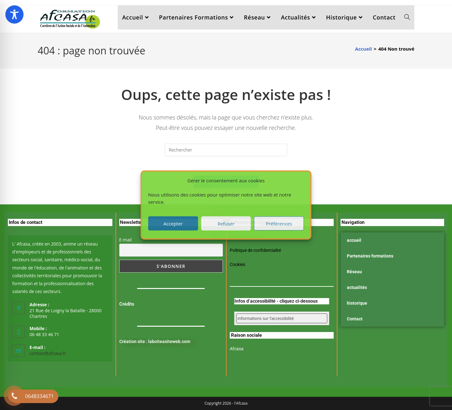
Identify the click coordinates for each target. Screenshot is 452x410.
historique (357, 303)
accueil (354, 240)
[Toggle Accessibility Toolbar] (14, 14)
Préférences (279, 223)
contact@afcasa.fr (48, 353)
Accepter (173, 223)
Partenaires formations (370, 255)
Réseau (354, 271)
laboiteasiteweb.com (169, 341)
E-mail (125, 240)
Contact (355, 318)
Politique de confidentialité (255, 250)
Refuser (226, 223)
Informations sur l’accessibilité (271, 318)
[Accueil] (363, 49)
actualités (357, 287)
